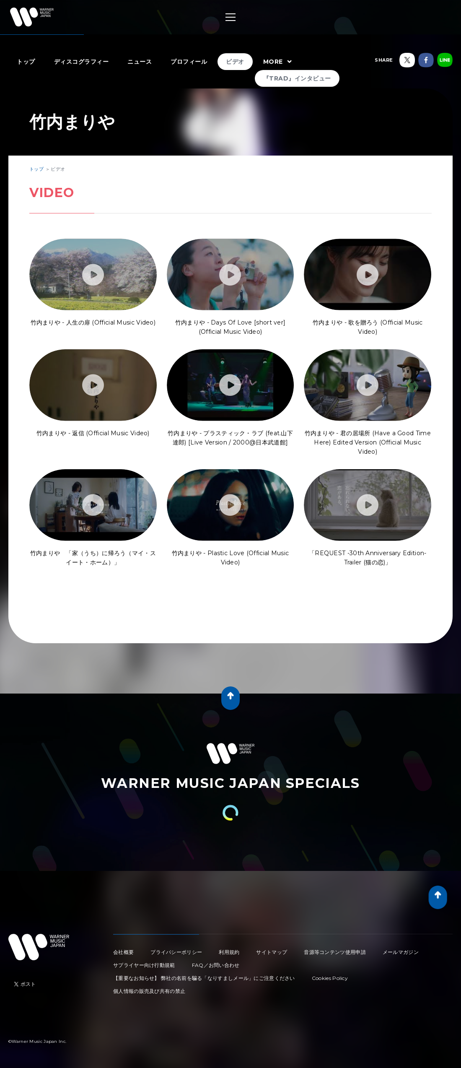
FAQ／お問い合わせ (216, 965)
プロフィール (189, 61)
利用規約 (229, 952)
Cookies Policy (330, 978)
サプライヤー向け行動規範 (144, 965)
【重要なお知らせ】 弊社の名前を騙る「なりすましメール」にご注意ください (204, 978)
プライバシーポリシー (176, 952)
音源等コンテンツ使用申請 (335, 952)
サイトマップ (271, 952)
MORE (278, 62)
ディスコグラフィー (81, 61)
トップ (26, 61)
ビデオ (235, 61)
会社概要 (123, 952)
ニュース (139, 61)
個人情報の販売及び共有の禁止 (149, 991)
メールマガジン (401, 952)
